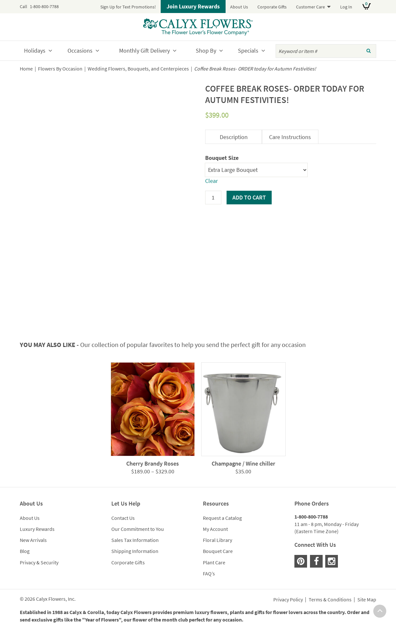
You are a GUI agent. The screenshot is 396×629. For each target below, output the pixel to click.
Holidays (34, 50)
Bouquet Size (222, 157)
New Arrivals (33, 540)
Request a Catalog (222, 518)
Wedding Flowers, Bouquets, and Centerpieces (138, 69)
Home (26, 69)
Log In (346, 7)
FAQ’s (209, 573)
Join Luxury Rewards (193, 6)
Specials (248, 50)
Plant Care (214, 562)
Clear (211, 181)
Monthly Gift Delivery (144, 50)
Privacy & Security (39, 562)
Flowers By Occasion (60, 69)
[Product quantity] (213, 197)
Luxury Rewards (37, 529)
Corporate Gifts (272, 7)
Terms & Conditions (330, 599)
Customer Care (310, 7)
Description (234, 137)
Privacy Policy (288, 599)
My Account (215, 529)
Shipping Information (134, 551)
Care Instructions (290, 137)
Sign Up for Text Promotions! (128, 7)
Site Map (366, 599)
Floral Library (217, 540)
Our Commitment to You (137, 529)
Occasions (80, 50)
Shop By (206, 50)
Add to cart (249, 197)
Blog (25, 551)
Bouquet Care (218, 551)
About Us (239, 7)
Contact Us (123, 518)
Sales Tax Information (135, 540)
